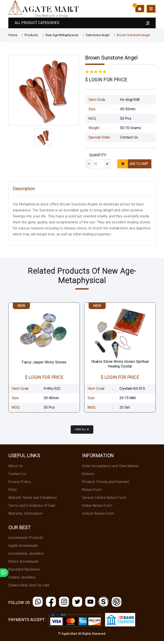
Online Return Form (97, 506)
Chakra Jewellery (22, 577)
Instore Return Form (98, 513)
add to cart (132, 163)
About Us (15, 466)
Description (24, 188)
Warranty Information (25, 513)
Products (31, 35)
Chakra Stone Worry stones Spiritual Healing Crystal (120, 364)
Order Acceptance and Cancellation (110, 466)
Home (12, 35)
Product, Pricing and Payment (105, 482)
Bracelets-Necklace (24, 569)
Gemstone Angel (97, 35)
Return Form (92, 490)
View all (82, 429)
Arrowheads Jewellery (26, 553)
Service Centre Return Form (104, 498)
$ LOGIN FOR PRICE (106, 79)
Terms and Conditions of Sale (31, 506)
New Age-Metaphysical (61, 35)
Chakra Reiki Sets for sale (28, 585)
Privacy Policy (19, 482)
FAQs (12, 490)
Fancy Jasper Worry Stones (44, 362)
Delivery (88, 474)
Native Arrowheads (23, 561)
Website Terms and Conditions (32, 498)
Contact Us (129, 137)
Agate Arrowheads (23, 546)
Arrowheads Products (25, 538)
